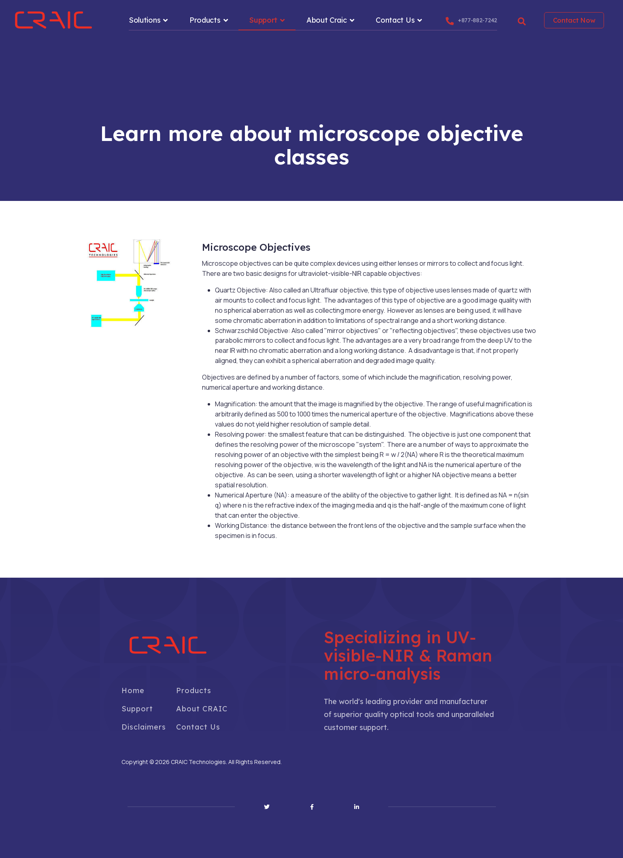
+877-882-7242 (477, 20)
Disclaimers (143, 727)
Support (263, 20)
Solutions (144, 20)
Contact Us (395, 20)
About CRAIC (202, 708)
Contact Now (574, 20)
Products (205, 20)
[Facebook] (312, 807)
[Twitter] (267, 807)
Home (133, 690)
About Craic (326, 20)
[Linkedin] (356, 807)
